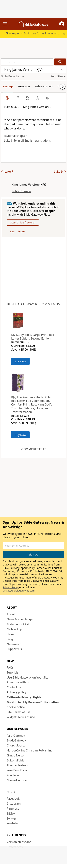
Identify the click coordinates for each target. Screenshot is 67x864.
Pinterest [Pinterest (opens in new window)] (13, 809)
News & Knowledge (20, 619)
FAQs (10, 667)
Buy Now (20, 361)
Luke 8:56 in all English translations (27, 140)
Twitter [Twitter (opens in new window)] (11, 818)
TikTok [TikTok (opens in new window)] (11, 813)
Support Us (14, 649)
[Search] (60, 61)
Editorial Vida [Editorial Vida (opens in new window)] (15, 760)
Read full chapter (15, 136)
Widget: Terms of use (21, 717)
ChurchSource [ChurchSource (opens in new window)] (16, 745)
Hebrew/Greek (44, 86)
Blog (10, 639)
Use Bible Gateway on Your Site (27, 677)
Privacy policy (16, 692)
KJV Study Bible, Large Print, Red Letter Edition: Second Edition (32, 336)
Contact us (14, 687)
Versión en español (19, 842)
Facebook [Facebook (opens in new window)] (13, 799)
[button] (61, 23)
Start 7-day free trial (22, 222)
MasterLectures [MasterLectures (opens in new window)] (17, 780)
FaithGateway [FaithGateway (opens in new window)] (16, 736)
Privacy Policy (11, 587)
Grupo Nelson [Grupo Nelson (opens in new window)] (16, 755)
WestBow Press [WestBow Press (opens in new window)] (17, 770)
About (11, 614)
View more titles (33, 449)
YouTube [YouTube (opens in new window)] (12, 823)
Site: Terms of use (18, 712)
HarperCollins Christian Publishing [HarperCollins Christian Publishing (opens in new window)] (30, 750)
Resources (24, 86)
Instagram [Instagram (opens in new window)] (14, 804)
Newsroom (14, 644)
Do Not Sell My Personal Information (33, 702)
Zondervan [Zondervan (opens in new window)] (14, 775)
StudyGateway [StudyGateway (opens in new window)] (16, 740)
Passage (8, 86)
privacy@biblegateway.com (19, 590)
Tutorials (12, 672)
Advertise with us (18, 682)
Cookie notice (16, 707)
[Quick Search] (27, 61)
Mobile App (14, 629)
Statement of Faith (19, 624)
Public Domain (21, 191)
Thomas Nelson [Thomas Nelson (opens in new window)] (17, 765)
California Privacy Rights (24, 697)
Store (10, 634)
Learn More (17, 231)
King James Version (25, 185)
